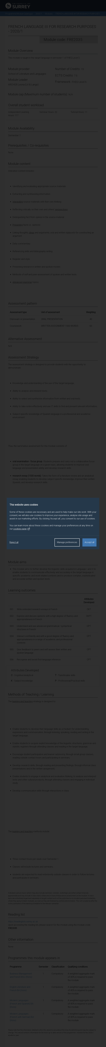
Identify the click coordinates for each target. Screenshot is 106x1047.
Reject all (14, 542)
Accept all (89, 542)
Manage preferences (67, 542)
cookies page (21, 528)
